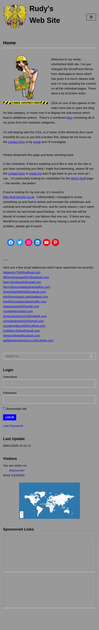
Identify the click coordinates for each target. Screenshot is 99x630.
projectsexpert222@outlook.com (25, 316)
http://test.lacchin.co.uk (18, 197)
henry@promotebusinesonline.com (26, 287)
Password (9, 392)
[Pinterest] (55, 242)
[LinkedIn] (37, 242)
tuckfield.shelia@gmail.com (21, 330)
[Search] (49, 356)
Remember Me (15, 408)
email (37, 142)
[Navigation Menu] (91, 17)
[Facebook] (10, 242)
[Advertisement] (23, 553)
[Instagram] (28, 242)
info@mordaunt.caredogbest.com (25, 296)
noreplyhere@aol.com (18, 311)
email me (35, 173)
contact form (16, 142)
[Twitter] (19, 242)
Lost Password (13, 425)
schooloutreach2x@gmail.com (23, 321)
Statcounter (17, 470)
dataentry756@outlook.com (21, 272)
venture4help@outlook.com (21, 335)
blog (69, 117)
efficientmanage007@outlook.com (26, 277)
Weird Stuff (78, 178)
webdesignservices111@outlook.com (28, 340)
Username (10, 376)
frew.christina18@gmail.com (22, 282)
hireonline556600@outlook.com (24, 291)
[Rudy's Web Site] (33, 17)
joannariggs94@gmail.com (21, 306)
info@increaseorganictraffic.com (24, 301)
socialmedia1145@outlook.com (24, 325)
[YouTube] (46, 242)
